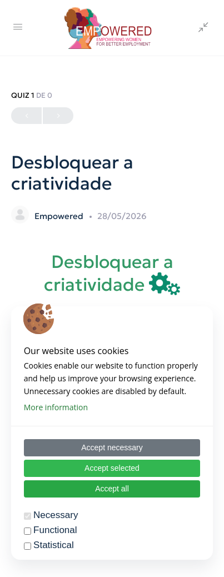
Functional (55, 530)
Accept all (112, 488)
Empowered (60, 216)
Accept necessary (112, 447)
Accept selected (112, 468)
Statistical (53, 545)
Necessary (55, 515)
